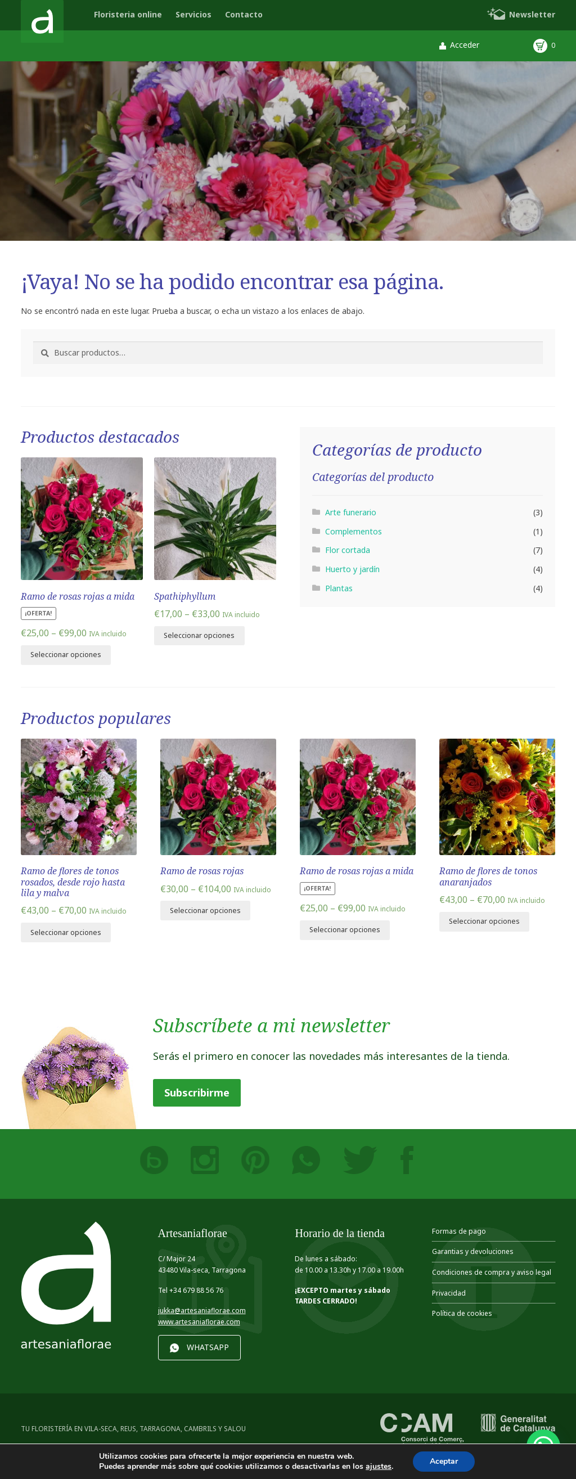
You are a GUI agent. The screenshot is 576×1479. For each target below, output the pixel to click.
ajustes (379, 1467)
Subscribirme (197, 1092)
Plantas (339, 588)
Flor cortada (347, 550)
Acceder (464, 44)
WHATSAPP (208, 1347)
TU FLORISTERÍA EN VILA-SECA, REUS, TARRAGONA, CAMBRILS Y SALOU (133, 1428)
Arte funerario (350, 512)
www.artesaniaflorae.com (199, 1322)
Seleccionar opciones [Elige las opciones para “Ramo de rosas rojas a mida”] (65, 654)
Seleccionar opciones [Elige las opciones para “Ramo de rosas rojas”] (205, 910)
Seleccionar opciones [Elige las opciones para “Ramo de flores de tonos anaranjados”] (484, 921)
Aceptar (444, 1461)
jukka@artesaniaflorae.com (202, 1310)
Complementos (353, 531)
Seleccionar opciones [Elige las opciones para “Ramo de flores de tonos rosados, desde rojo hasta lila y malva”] (65, 932)
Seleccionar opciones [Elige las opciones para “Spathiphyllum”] (199, 635)
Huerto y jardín (352, 569)
